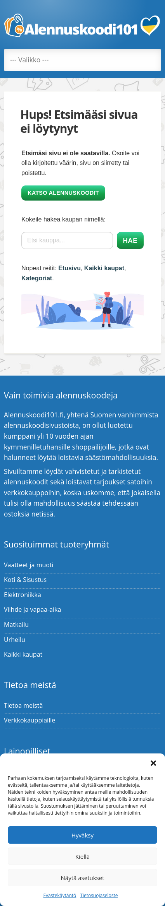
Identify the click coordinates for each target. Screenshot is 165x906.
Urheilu (14, 639)
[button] (153, 763)
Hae (130, 240)
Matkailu (16, 624)
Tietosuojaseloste (99, 895)
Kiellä (82, 856)
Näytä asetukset (82, 878)
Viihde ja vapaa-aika (32, 609)
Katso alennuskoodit (63, 193)
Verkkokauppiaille (29, 720)
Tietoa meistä (23, 705)
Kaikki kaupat (104, 268)
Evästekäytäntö (59, 895)
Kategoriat (36, 278)
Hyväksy (82, 835)
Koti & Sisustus (25, 579)
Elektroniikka (22, 594)
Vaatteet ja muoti (29, 565)
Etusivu (69, 268)
